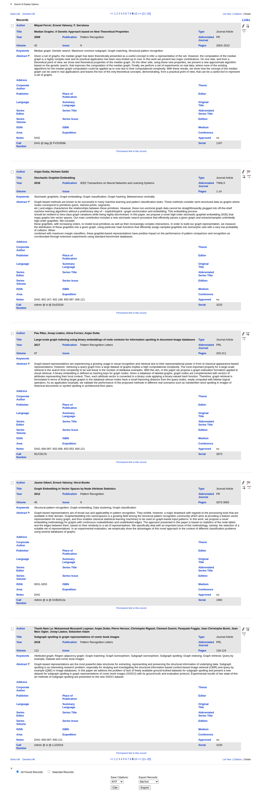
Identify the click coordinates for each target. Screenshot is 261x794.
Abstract (21, 56)
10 (135, 13)
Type (201, 31)
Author (20, 25)
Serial (202, 143)
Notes (20, 137)
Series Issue (70, 119)
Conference (205, 132)
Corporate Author (22, 87)
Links (246, 20)
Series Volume (21, 120)
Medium (203, 127)
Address (21, 80)
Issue (65, 45)
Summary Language (68, 104)
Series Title (69, 110)
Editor (202, 93)
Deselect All (28, 14)
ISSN (19, 127)
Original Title (203, 104)
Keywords (22, 50)
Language (22, 102)
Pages (202, 45)
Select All (15, 14)
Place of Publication (69, 95)
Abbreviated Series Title (206, 112)
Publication (69, 37)
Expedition (69, 132)
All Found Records (32, 772)
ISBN (65, 127)
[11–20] (146, 13)
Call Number (21, 145)
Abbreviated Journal (206, 38)
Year (19, 37)
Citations (237, 14)
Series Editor (20, 112)
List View (227, 14)
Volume (21, 45)
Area (19, 132)
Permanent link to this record (131, 151)
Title (19, 31)
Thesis (202, 85)
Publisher (22, 93)
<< (111, 13)
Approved (204, 137)
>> (139, 13)
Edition (202, 119)
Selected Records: (63, 772)
